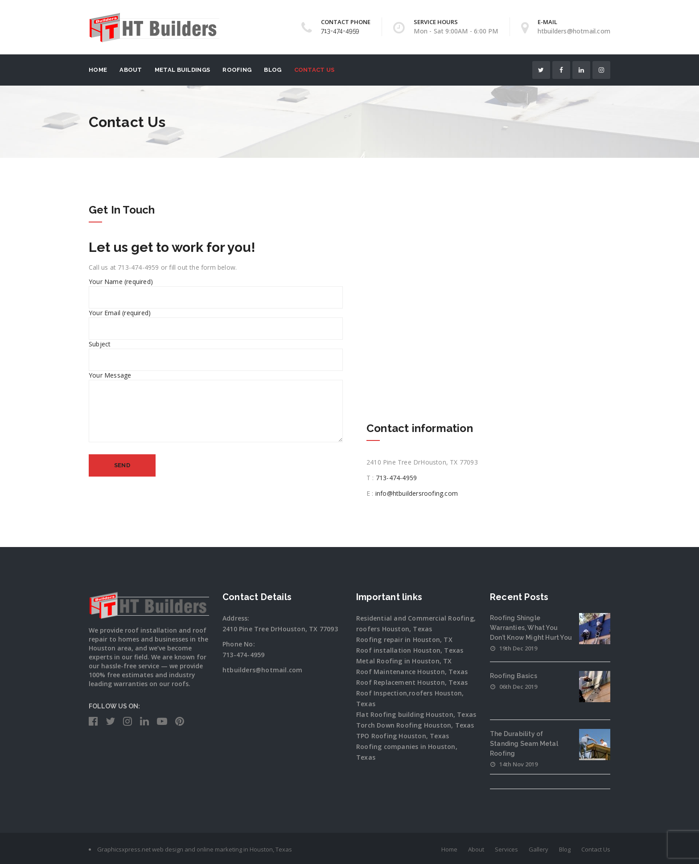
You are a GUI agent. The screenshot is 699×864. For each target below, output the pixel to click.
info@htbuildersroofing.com (416, 493)
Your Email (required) (216, 321)
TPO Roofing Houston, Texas (402, 736)
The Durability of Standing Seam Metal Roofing (524, 743)
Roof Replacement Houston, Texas (412, 682)
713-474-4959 (340, 30)
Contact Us (314, 69)
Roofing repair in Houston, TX (404, 639)
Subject (216, 352)
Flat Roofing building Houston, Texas (416, 714)
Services (506, 849)
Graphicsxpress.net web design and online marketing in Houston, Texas (194, 849)
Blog (272, 69)
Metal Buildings (182, 69)
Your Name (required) (216, 289)
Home (98, 69)
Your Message (216, 412)
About (130, 69)
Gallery (538, 849)
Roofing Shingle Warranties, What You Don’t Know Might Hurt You (531, 627)
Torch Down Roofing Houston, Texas (415, 725)
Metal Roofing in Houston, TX (404, 661)
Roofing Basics (513, 675)
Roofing (236, 69)
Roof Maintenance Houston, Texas (412, 671)
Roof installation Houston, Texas (409, 650)
